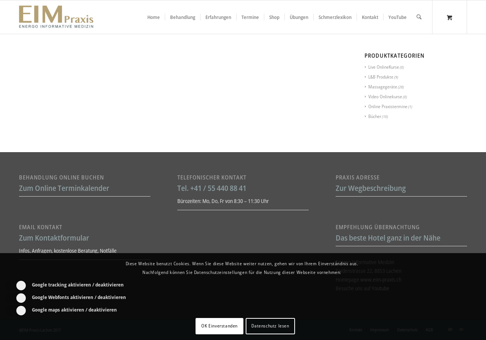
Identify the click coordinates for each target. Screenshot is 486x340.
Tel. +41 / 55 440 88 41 (211, 188)
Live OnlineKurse (383, 67)
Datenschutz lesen (270, 326)
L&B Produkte (380, 77)
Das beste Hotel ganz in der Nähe (388, 238)
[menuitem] (153, 17)
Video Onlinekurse (385, 96)
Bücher (374, 116)
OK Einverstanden (219, 326)
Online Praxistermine (387, 106)
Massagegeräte (382, 86)
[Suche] (419, 17)
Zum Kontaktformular (54, 238)
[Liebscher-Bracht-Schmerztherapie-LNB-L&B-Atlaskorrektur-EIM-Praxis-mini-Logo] (56, 17)
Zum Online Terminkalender (64, 188)
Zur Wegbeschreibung (371, 188)
